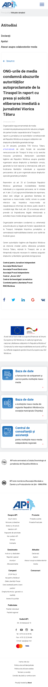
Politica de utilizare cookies (24, 669)
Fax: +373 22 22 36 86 (24, 637)
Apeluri (4, 41)
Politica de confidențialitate (24, 665)
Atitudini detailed (18, 13)
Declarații (5, 35)
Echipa (12, 540)
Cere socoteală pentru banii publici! (12, 586)
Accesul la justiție (12, 599)
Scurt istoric (12, 519)
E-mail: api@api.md (24, 641)
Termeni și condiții (24, 672)
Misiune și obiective (12, 522)
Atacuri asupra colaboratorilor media (19, 46)
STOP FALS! (12, 574)
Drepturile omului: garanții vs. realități (12, 593)
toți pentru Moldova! (12, 578)
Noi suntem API (12, 536)
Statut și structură (12, 526)
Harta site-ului (24, 662)
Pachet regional (12, 612)
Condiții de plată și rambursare (24, 676)
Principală (5, 13)
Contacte (12, 543)
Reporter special (12, 557)
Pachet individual (12, 609)
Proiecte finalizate (35, 522)
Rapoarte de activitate (12, 533)
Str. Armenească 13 (24, 623)
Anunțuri (12, 560)
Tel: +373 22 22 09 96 (24, 634)
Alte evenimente (12, 564)
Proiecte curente (35, 519)
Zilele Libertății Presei (12, 581)
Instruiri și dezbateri (12, 554)
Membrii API (12, 529)
